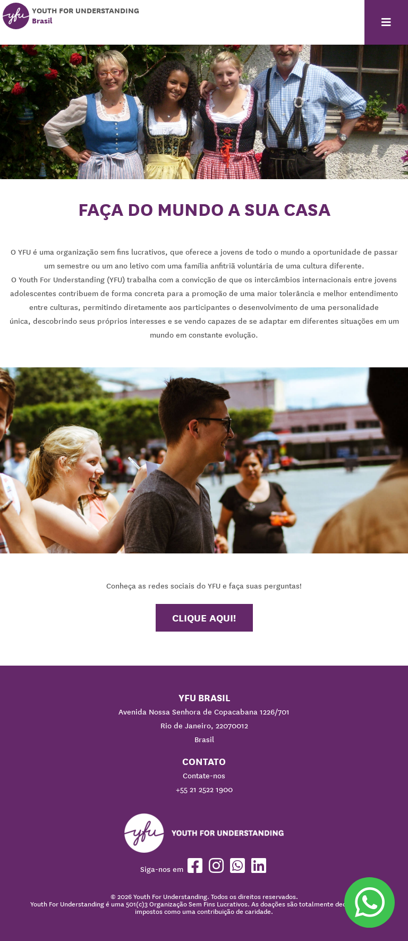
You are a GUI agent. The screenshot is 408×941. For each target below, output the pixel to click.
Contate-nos (204, 775)
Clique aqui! (204, 617)
